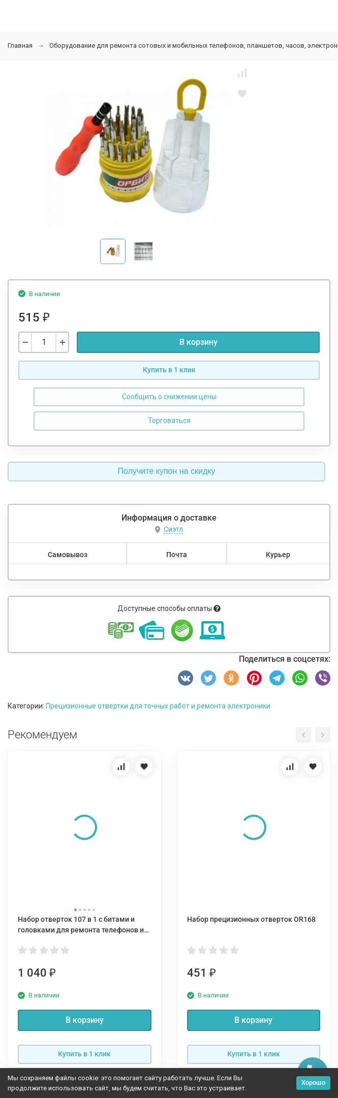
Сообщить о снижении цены (169, 397)
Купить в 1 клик (169, 370)
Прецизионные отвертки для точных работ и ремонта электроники (158, 706)
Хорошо (313, 1082)
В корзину (198, 342)
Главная (20, 45)
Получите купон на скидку (167, 471)
